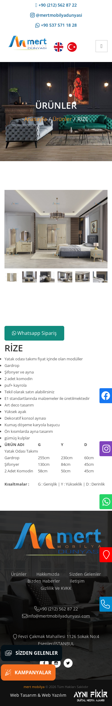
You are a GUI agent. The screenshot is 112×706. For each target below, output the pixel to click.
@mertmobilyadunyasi (56, 15)
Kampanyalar (28, 672)
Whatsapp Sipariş (34, 333)
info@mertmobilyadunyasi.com (56, 616)
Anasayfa (35, 119)
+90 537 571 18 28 (56, 25)
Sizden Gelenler (85, 574)
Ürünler (62, 119)
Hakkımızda (47, 574)
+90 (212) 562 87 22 (55, 5)
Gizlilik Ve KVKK (56, 588)
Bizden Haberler (43, 581)
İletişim (77, 581)
